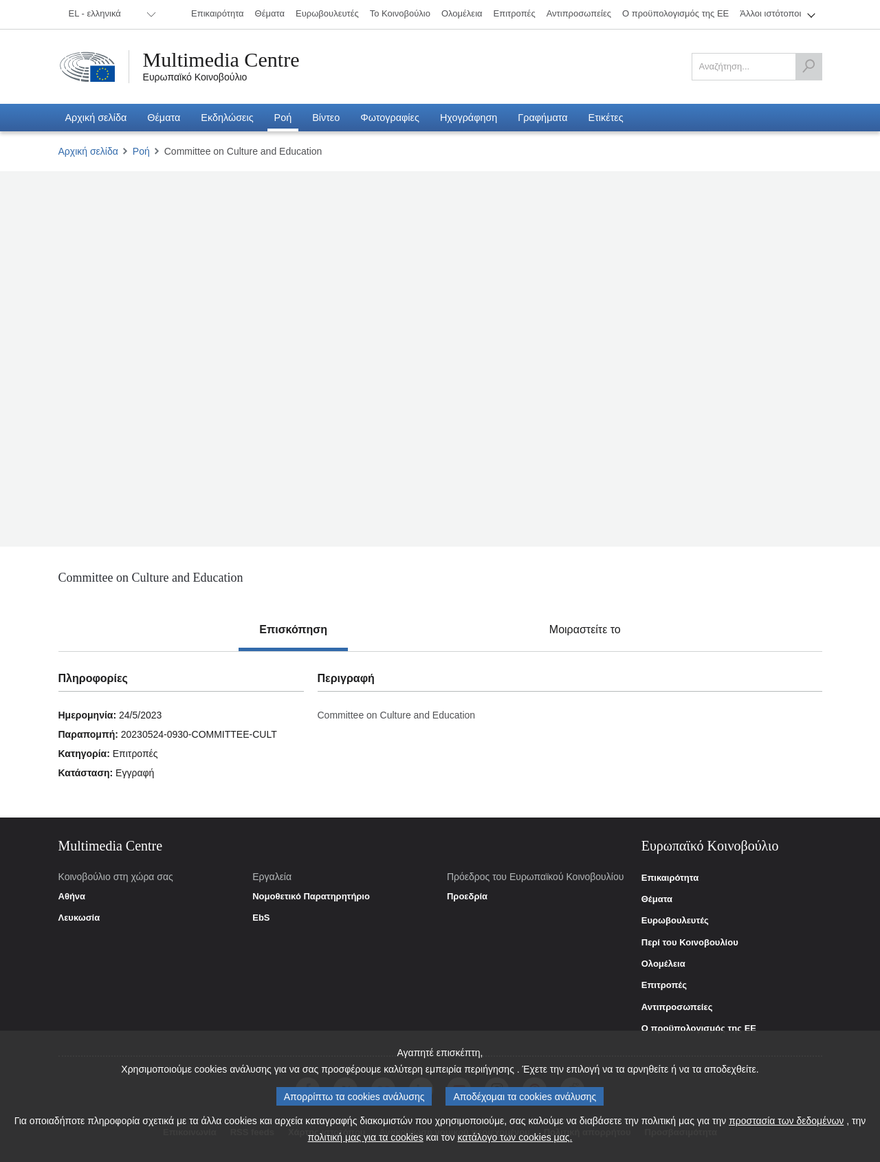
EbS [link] (261, 918)
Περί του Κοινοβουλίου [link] (689, 942)
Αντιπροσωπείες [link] (677, 1007)
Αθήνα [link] (72, 896)
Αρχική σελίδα (88, 151)
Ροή (141, 151)
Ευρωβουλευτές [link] (675, 920)
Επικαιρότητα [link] (669, 878)
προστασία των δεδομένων (786, 1120)
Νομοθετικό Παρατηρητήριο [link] (311, 896)
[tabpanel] (440, 734)
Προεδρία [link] (467, 896)
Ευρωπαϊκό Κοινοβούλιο (195, 77)
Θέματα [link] (656, 899)
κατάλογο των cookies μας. (515, 1137)
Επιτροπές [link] (664, 985)
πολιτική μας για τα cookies (366, 1137)
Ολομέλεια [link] (663, 964)
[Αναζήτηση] (808, 67)
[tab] (293, 630)
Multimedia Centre (221, 60)
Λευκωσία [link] (79, 918)
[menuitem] (110, 14)
